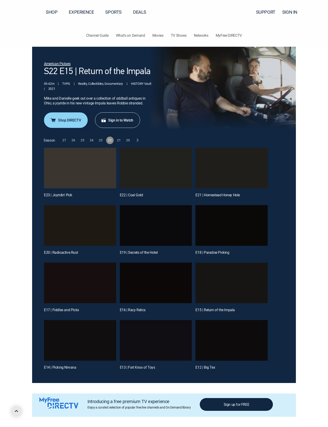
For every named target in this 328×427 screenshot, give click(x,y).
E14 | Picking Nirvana (60, 367)
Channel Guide (97, 35)
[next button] (137, 140)
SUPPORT (265, 12)
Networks (201, 35)
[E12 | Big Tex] (231, 340)
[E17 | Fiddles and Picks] (80, 283)
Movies (158, 35)
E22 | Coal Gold (131, 194)
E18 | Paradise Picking (212, 252)
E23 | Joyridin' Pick (58, 194)
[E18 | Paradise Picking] (231, 225)
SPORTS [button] (116, 12)
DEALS (139, 12)
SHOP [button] (54, 12)
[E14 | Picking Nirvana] (80, 340)
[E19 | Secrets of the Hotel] (156, 225)
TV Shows (179, 35)
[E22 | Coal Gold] (156, 168)
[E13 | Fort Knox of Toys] (156, 340)
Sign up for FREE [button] (236, 404)
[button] (316, 12)
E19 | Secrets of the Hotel (139, 252)
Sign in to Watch (117, 120)
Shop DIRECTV (65, 120)
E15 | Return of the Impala (215, 309)
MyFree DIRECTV (229, 35)
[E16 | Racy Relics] (156, 283)
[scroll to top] (16, 411)
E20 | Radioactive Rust (61, 252)
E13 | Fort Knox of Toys (137, 367)
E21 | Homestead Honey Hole (217, 194)
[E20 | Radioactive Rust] (80, 225)
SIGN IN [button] (292, 12)
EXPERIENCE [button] (84, 12)
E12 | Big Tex (205, 367)
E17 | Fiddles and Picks (61, 309)
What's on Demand (130, 35)
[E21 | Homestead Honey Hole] (231, 168)
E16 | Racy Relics (133, 309)
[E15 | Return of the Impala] (231, 283)
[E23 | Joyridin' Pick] (80, 168)
